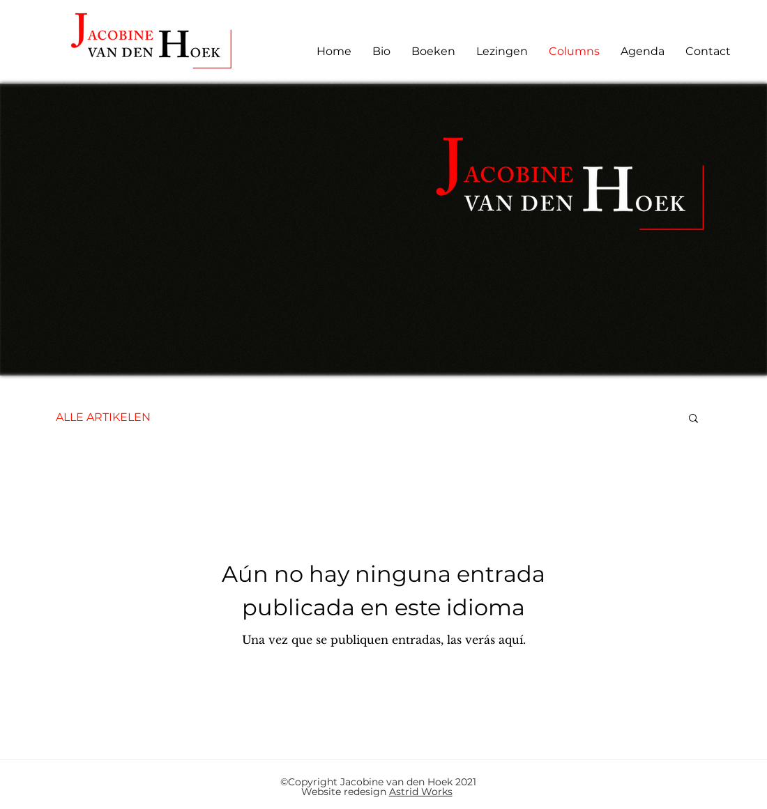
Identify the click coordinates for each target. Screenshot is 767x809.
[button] (693, 419)
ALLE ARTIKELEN (103, 417)
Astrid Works (421, 791)
